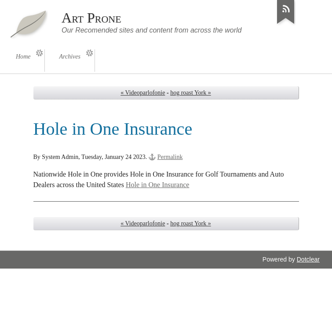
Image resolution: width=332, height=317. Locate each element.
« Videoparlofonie (142, 92)
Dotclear (308, 259)
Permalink (170, 157)
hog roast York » (190, 92)
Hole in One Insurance (158, 184)
